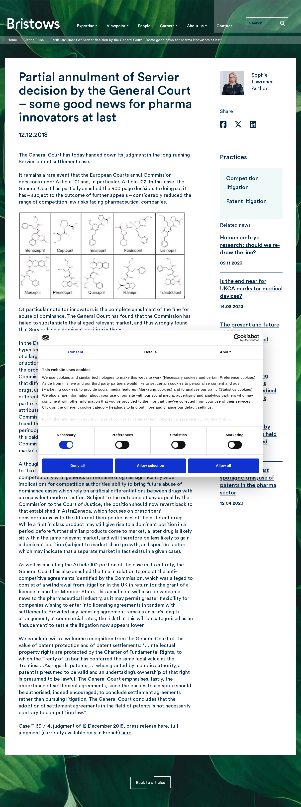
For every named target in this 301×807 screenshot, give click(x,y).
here (163, 726)
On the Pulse (33, 40)
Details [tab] (150, 352)
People (144, 26)
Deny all (77, 465)
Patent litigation (246, 201)
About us (195, 26)
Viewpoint (116, 26)
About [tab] (225, 352)
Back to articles (150, 783)
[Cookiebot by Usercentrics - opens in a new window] (237, 337)
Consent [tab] (75, 352)
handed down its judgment (116, 155)
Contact (224, 26)
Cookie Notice (217, 419)
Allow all (223, 465)
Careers (167, 26)
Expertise (85, 26)
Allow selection (150, 465)
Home (12, 40)
